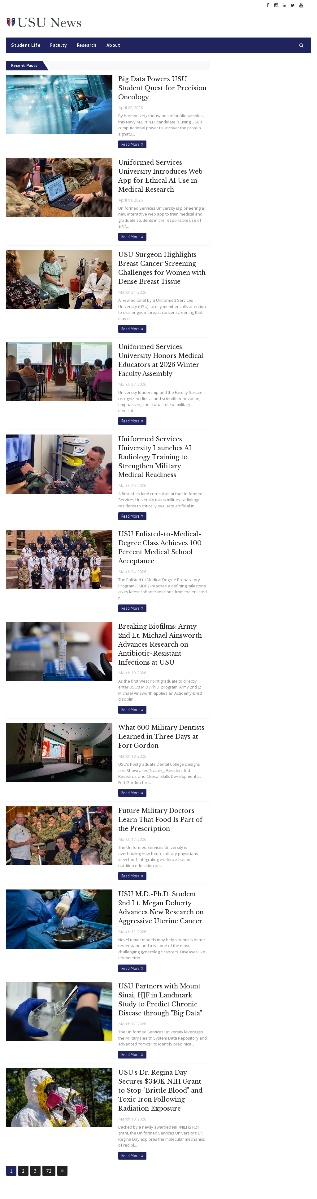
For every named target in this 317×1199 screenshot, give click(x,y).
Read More (127, 143)
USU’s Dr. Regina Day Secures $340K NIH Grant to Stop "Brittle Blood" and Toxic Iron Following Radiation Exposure (157, 1076)
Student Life (25, 45)
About (113, 45)
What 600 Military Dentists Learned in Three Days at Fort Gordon (158, 727)
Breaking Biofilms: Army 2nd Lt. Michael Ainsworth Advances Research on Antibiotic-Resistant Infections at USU (156, 636)
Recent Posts (24, 65)
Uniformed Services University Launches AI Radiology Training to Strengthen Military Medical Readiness (151, 451)
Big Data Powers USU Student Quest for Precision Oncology (149, 87)
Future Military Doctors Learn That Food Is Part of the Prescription (157, 809)
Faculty (58, 45)
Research (87, 45)
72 (49, 1155)
